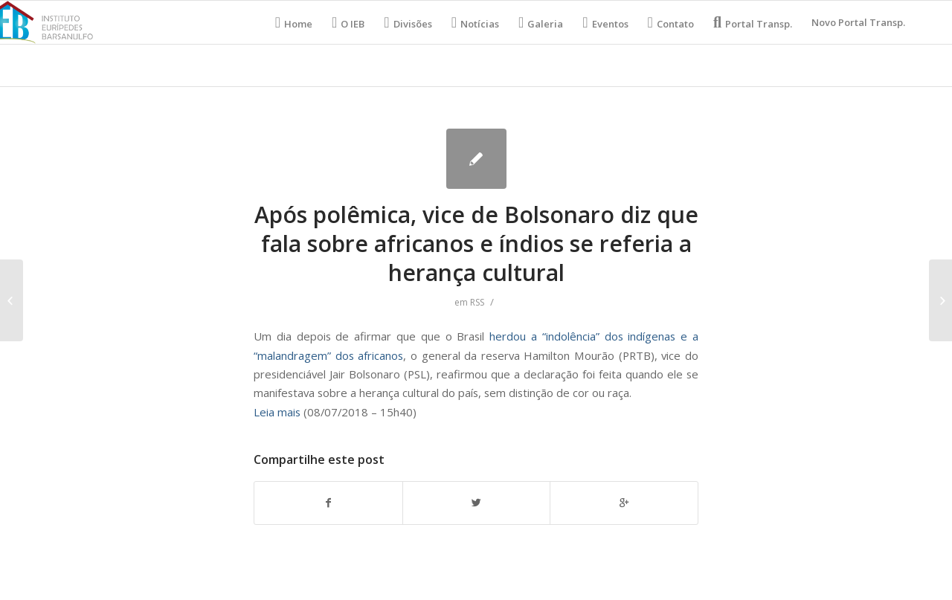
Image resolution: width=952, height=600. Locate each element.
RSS (477, 302)
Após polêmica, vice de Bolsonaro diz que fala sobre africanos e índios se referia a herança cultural (476, 243)
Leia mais (277, 411)
